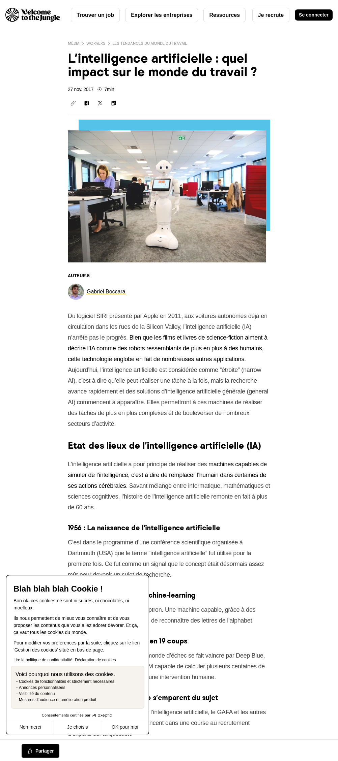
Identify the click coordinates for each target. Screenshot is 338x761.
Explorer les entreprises (161, 15)
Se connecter (314, 15)
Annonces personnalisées (42, 687)
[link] (106, 291)
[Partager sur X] (100, 103)
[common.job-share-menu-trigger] (40, 751)
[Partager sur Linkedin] (113, 103)
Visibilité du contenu (37, 693)
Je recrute (271, 15)
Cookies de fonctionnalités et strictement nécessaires (66, 681)
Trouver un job (95, 15)
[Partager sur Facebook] (86, 103)
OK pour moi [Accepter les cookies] (125, 727)
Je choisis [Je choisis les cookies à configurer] (77, 727)
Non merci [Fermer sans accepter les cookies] (30, 727)
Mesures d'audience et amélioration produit (57, 699)
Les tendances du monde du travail (149, 43)
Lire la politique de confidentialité (42, 660)
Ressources (224, 15)
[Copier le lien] (73, 103)
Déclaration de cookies (95, 660)
